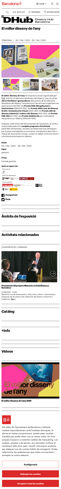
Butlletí (21, 12)
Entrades (36, 12)
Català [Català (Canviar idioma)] (41, 4)
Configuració (30, 464)
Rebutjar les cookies (30, 473)
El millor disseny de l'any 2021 (16, 400)
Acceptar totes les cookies (30, 483)
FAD (3, 98)
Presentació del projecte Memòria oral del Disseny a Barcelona (25, 286)
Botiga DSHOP (53, 12)
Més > (13, 298)
